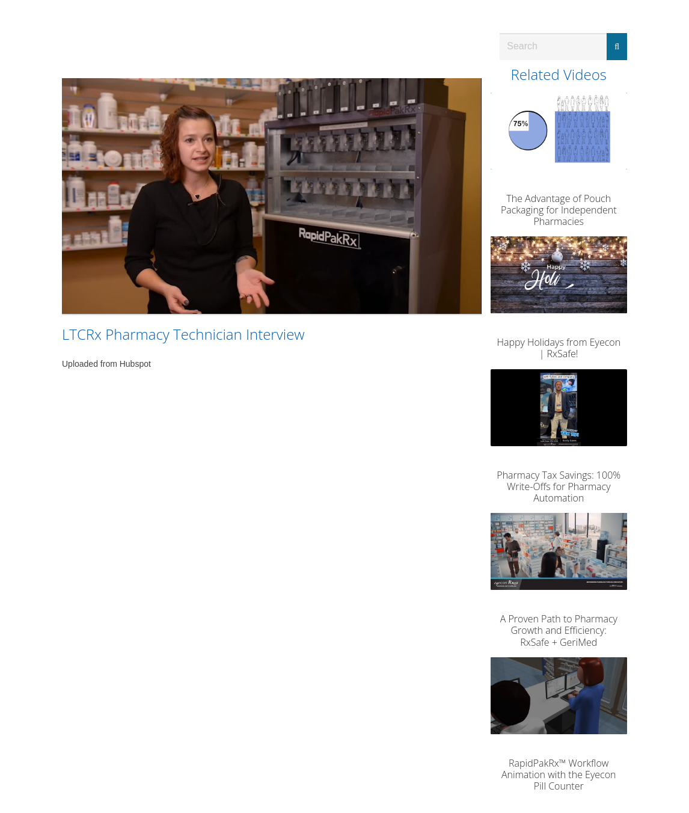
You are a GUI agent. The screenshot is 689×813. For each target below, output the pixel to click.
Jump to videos (0, 0)
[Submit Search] (617, 46)
